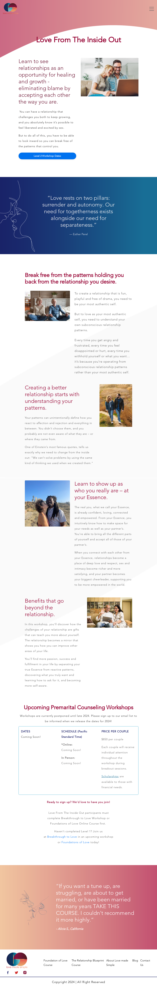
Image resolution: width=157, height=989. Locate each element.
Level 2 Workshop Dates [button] (47, 155)
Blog (135, 960)
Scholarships (110, 776)
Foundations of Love (75, 841)
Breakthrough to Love (62, 836)
